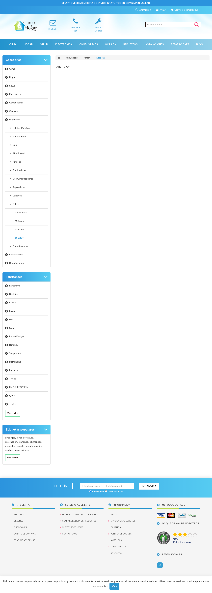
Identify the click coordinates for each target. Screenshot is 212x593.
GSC (11, 319)
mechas (9, 450)
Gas (15, 145)
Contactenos (68, 533)
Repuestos (15, 119)
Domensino (15, 361)
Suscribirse (98, 491)
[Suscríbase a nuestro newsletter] (107, 486)
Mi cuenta (18, 514)
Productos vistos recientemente (79, 514)
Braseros (20, 229)
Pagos (112, 514)
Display (19, 238)
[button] (13, 44)
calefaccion (11, 441)
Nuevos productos (71, 527)
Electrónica (15, 94)
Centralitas (21, 212)
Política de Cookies (120, 533)
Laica (12, 311)
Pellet (16, 204)
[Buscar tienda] (173, 24)
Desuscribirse (115, 491)
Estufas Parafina (21, 128)
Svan (12, 328)
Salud (12, 85)
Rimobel (13, 344)
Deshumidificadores (23, 178)
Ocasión (13, 111)
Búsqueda (115, 553)
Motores (19, 221)
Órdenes (17, 520)
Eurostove (14, 285)
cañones (24, 441)
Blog (199, 44)
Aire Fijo (17, 161)
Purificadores (19, 170)
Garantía (114, 527)
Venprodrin (15, 353)
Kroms (12, 302)
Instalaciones (16, 254)
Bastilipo (13, 294)
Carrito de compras (24, 533)
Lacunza (13, 370)
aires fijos (10, 437)
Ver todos (12, 413)
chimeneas (36, 441)
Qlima (12, 395)
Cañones (17, 195)
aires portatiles (25, 437)
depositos (10, 446)
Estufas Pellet (20, 136)
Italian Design (16, 336)
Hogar (12, 77)
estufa (21, 446)
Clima (12, 68)
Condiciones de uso (23, 540)
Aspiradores (19, 187)
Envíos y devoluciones (121, 520)
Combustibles (88, 44)
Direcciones (19, 527)
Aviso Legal (115, 540)
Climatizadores (20, 246)
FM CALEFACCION (18, 387)
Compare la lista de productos (78, 520)
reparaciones (22, 450)
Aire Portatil (19, 153)
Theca (12, 378)
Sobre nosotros (118, 546)
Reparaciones (180, 44)
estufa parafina (34, 446)
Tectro (12, 404)
